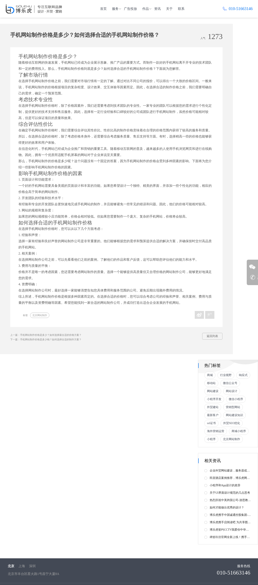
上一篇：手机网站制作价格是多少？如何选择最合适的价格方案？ (45, 335)
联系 (181, 8)
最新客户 (212, 415)
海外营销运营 (215, 431)
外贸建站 (212, 407)
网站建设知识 (234, 415)
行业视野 (226, 375)
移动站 (211, 383)
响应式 (243, 375)
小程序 (211, 439)
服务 (115, 8)
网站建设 (212, 391)
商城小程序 (239, 431)
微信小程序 (236, 399)
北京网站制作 (39, 315)
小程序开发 (214, 399)
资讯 (157, 8)
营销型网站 (233, 407)
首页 (103, 8)
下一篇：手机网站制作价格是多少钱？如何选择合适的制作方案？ (45, 339)
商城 (210, 375)
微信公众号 (230, 383)
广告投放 (130, 8)
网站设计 (231, 391)
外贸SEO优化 (231, 423)
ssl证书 (211, 423)
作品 (145, 8)
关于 (169, 8)
